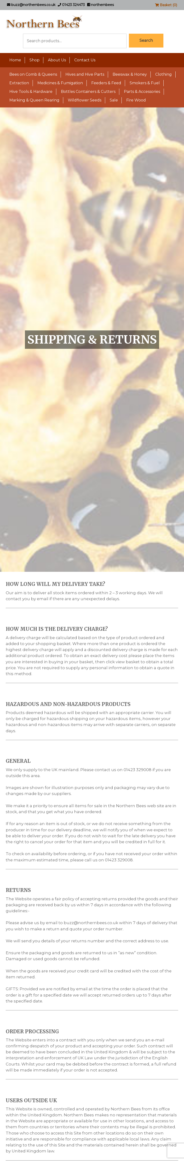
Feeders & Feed (106, 83)
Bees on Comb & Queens (33, 74)
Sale (114, 100)
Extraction (19, 83)
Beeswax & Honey (130, 74)
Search (146, 40)
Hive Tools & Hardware (30, 91)
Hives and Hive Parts (84, 74)
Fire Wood (136, 100)
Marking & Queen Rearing (34, 100)
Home (15, 60)
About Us (57, 60)
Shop (34, 60)
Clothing (163, 74)
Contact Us (84, 60)
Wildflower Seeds (84, 100)
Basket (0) (166, 5)
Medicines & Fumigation (60, 83)
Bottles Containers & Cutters (88, 91)
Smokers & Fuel (145, 83)
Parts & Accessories (142, 91)
